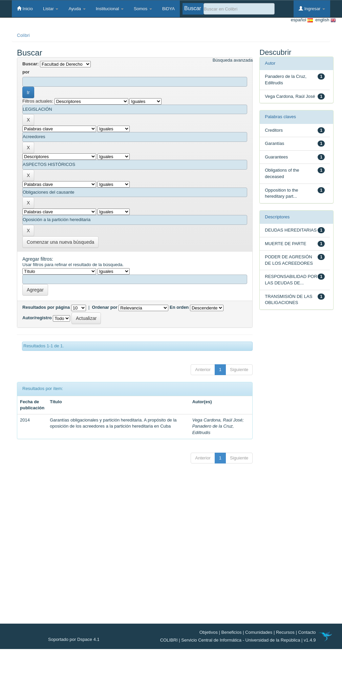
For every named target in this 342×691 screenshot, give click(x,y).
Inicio (25, 8)
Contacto (307, 632)
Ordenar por (104, 307)
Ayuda (76, 8)
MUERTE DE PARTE (285, 243)
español (302, 20)
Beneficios (231, 632)
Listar (50, 8)
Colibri (23, 35)
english (324, 20)
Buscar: (30, 63)
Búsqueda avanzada (233, 60)
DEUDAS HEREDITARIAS (291, 230)
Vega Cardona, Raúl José (217, 420)
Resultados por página (46, 307)
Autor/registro (37, 317)
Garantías (274, 143)
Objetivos (208, 632)
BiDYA (168, 8)
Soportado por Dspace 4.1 (74, 639)
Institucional (110, 8)
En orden (179, 307)
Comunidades (258, 632)
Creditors (274, 130)
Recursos (285, 632)
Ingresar (312, 8)
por (25, 71)
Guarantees (276, 156)
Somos (143, 8)
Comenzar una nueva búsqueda (60, 242)
